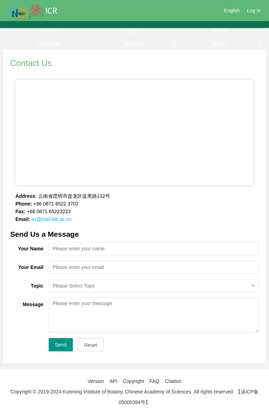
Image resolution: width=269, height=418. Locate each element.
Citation (173, 381)
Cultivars (49, 31)
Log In (254, 10)
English (232, 10)
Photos (219, 31)
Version (96, 381)
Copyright (133, 381)
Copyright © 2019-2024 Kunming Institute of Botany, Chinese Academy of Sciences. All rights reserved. (122, 392)
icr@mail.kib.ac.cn (51, 219)
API (113, 381)
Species (134, 31)
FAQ (154, 381)
